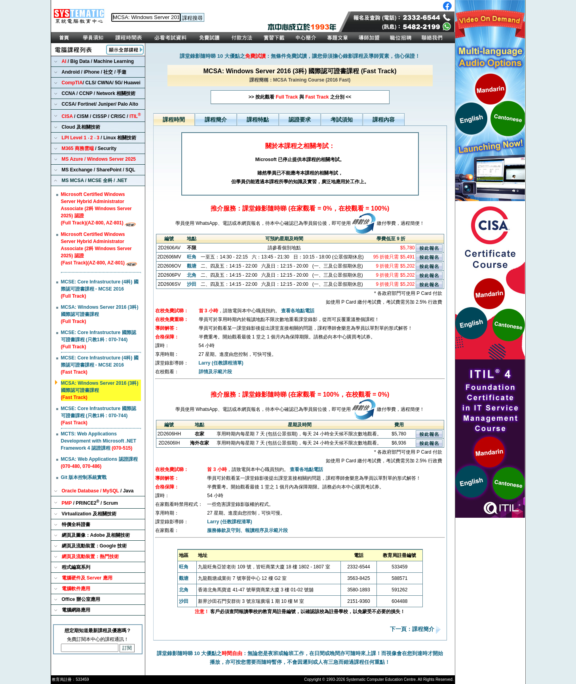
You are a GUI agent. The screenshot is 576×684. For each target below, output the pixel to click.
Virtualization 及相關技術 (89, 514)
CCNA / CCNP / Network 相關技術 (99, 93)
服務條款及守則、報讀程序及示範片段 (247, 530)
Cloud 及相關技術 (81, 127)
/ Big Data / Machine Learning (98, 61)
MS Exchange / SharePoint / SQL (98, 170)
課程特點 (258, 119)
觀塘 (191, 266)
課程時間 (174, 119)
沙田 (191, 284)
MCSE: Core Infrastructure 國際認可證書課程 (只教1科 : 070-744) (98, 340)
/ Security (89, 148)
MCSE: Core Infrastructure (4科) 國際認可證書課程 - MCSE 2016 (100, 289)
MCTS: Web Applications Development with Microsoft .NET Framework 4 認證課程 (99, 441)
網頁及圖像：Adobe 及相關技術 (96, 535)
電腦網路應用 (76, 610)
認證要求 (300, 119)
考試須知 (342, 119)
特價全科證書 (76, 524)
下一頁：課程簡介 (413, 629)
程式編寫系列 (76, 567)
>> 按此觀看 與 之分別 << (300, 97)
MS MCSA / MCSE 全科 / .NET (94, 180)
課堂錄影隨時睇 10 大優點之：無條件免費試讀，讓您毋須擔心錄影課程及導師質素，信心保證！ (300, 56)
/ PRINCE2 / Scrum (90, 502)
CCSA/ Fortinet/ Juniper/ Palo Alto (100, 104)
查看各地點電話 (297, 311)
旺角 (191, 257)
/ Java (98, 491)
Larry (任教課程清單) (221, 363)
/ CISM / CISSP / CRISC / (101, 115)
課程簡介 (216, 119)
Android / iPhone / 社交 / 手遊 (94, 72)
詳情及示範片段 (215, 371)
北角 (191, 275)
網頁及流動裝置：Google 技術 (94, 546)
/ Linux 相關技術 (99, 138)
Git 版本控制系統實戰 (84, 477)
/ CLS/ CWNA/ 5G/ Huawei (101, 83)
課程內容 (384, 119)
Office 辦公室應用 (81, 599)
